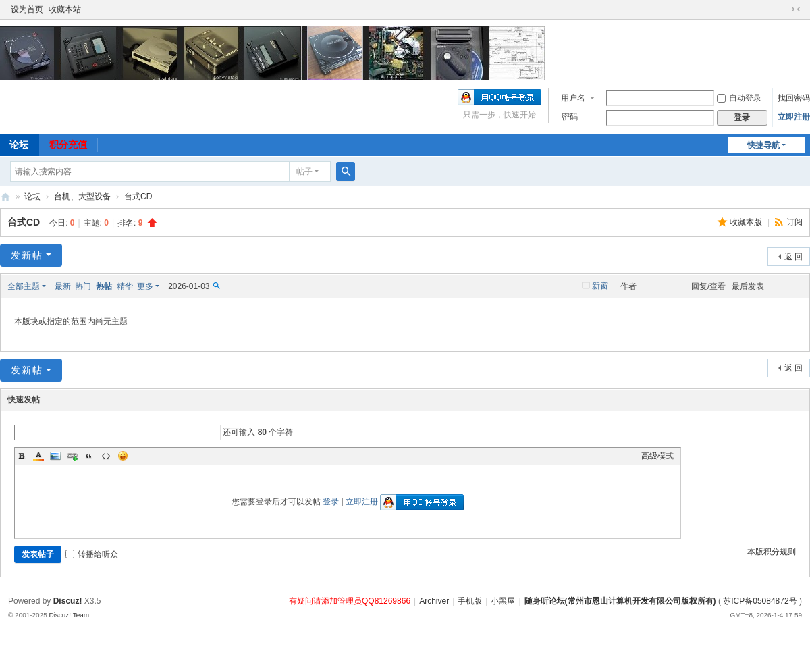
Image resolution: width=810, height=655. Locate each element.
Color (38, 456)
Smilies (123, 456)
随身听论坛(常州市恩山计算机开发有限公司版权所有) (620, 601)
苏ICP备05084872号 (759, 601)
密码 (570, 117)
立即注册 (794, 117)
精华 (125, 286)
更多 (145, 286)
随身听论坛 (5, 197)
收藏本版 (747, 222)
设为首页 (27, 9)
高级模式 (657, 456)
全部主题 (23, 286)
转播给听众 (91, 554)
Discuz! (67, 601)
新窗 (600, 285)
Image (55, 456)
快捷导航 (763, 145)
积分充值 (68, 144)
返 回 (793, 256)
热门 (83, 286)
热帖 (104, 286)
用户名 (573, 98)
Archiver (434, 601)
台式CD (138, 196)
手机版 (470, 601)
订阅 (794, 222)
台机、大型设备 (82, 196)
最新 (63, 286)
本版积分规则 (771, 551)
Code (106, 456)
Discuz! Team (69, 615)
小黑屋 (503, 601)
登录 (331, 501)
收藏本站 (65, 9)
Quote (89, 456)
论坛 (32, 196)
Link (72, 456)
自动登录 (739, 98)
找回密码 (794, 98)
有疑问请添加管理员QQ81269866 (349, 601)
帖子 (304, 171)
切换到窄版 (796, 9)
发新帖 (27, 255)
